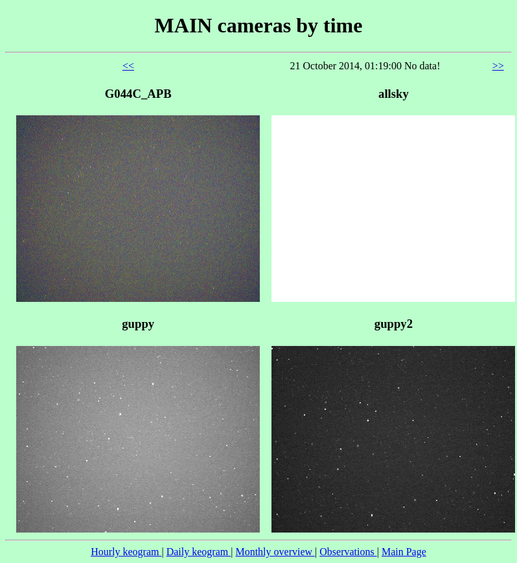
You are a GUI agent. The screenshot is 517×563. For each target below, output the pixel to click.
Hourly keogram (126, 551)
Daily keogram (199, 551)
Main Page (404, 551)
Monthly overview (275, 551)
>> (498, 65)
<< (128, 65)
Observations (347, 551)
